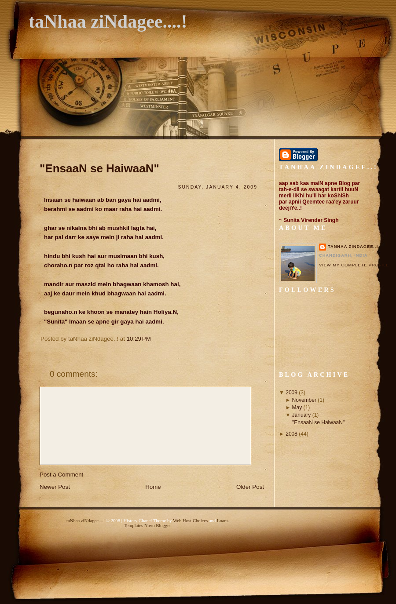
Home (153, 487)
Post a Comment (61, 474)
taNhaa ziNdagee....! (108, 21)
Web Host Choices (190, 520)
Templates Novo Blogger (147, 525)
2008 (291, 434)
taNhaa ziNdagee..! (353, 246)
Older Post (250, 487)
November (304, 400)
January (301, 415)
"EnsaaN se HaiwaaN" (99, 168)
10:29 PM (139, 338)
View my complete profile (354, 265)
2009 (291, 392)
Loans (222, 520)
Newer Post (55, 487)
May (297, 407)
